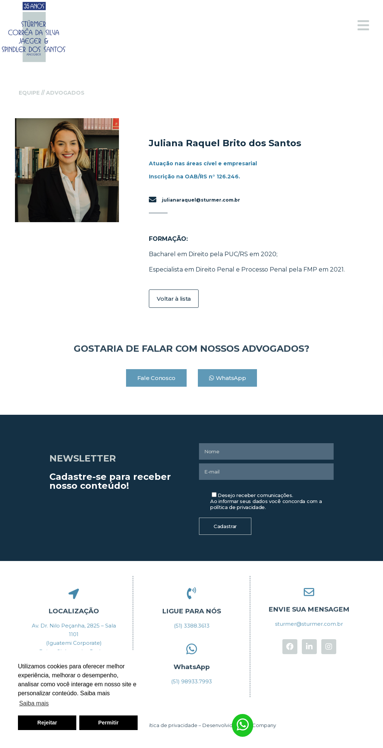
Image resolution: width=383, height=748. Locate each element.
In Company (261, 725)
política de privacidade (237, 507)
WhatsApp (191, 665)
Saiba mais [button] (34, 703)
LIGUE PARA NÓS (191, 610)
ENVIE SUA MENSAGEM (309, 608)
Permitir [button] (108, 723)
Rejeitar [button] (47, 723)
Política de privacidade (169, 725)
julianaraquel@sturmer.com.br (201, 200)
